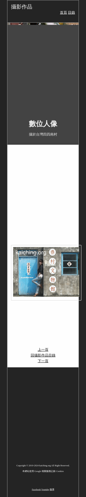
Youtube (45, 489)
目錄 (71, 12)
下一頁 (43, 361)
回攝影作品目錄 (43, 355)
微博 (52, 489)
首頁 (63, 12)
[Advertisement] (43, 69)
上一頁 (43, 350)
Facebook (36, 489)
